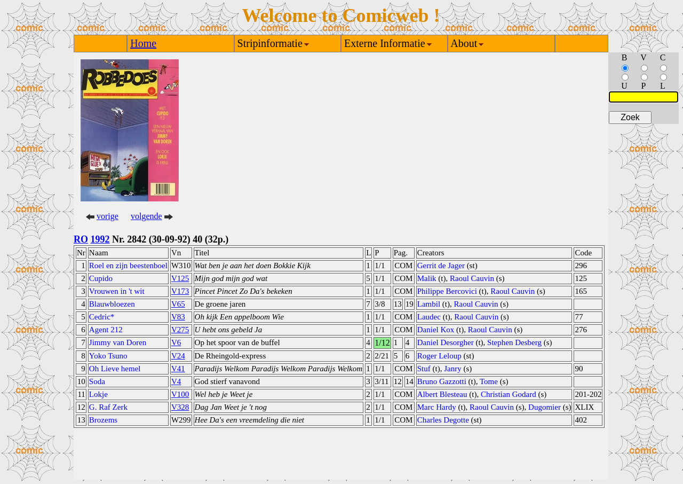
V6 (176, 342)
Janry (453, 368)
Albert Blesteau (442, 394)
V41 (178, 368)
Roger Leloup (439, 356)
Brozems (103, 420)
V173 (180, 291)
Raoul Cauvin (472, 278)
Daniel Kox (436, 329)
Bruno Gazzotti (441, 381)
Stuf (424, 368)
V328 (180, 407)
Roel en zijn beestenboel (128, 265)
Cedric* (101, 317)
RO (81, 239)
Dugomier (544, 407)
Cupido (101, 278)
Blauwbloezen (112, 304)
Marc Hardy (436, 407)
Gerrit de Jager (441, 265)
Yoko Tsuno (108, 356)
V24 (178, 356)
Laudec (429, 317)
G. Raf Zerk (108, 407)
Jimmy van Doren (117, 342)
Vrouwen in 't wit (117, 291)
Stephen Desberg (514, 342)
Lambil (428, 304)
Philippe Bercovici (447, 291)
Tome (489, 381)
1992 (100, 239)
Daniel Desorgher (445, 342)
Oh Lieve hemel (115, 368)
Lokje (98, 394)
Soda (97, 381)
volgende (146, 216)
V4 (176, 381)
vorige (107, 216)
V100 (180, 394)
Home (143, 43)
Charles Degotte (443, 420)
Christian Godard (508, 394)
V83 (178, 317)
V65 (178, 304)
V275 (180, 329)
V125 (180, 278)
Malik (426, 278)
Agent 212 (106, 329)
